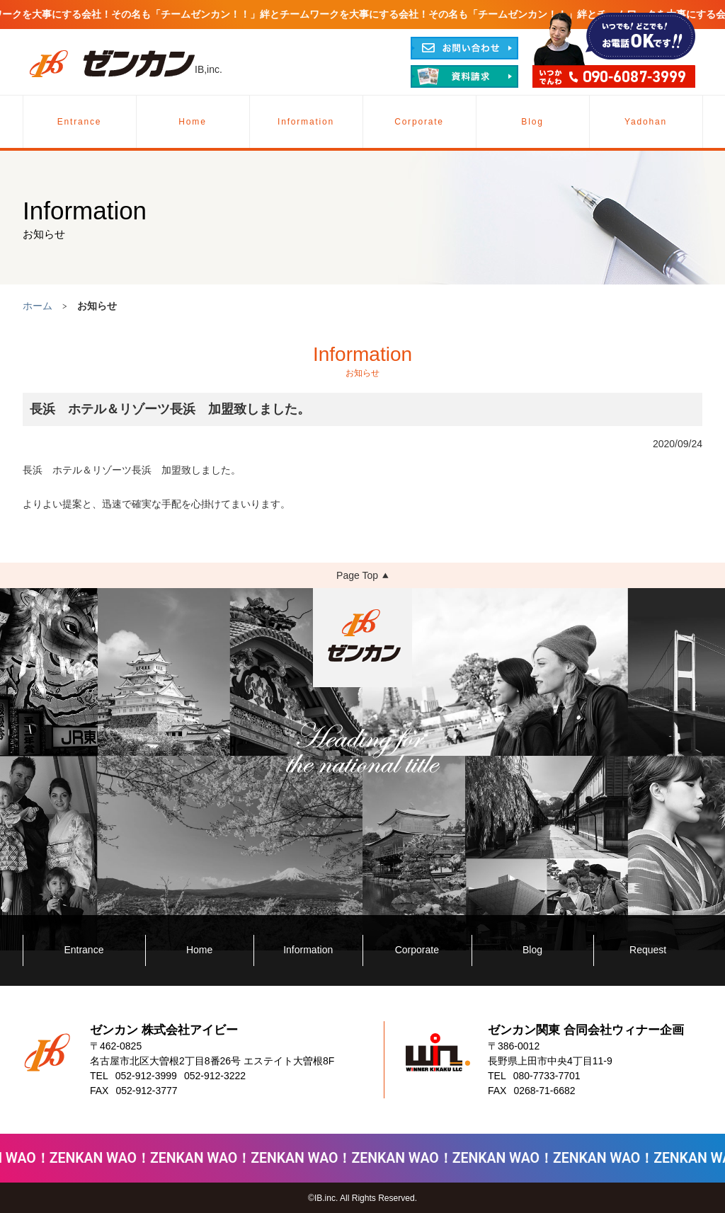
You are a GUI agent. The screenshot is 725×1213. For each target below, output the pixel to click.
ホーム (37, 305)
